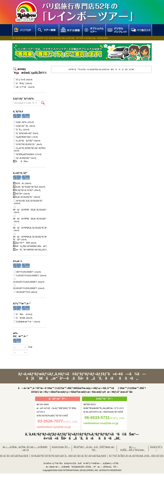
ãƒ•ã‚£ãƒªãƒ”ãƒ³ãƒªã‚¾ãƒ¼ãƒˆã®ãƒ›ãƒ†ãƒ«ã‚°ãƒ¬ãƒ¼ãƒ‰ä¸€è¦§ (68, 455)
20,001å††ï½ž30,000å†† (28, 286)
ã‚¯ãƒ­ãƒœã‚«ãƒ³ (26, 133)
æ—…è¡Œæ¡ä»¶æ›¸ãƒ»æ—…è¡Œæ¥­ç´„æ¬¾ (25, 448)
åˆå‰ (23, 314)
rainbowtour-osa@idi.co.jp (100, 423)
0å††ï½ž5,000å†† (27, 272)
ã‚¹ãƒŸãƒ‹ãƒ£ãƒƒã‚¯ (28, 144)
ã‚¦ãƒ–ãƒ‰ (24, 122)
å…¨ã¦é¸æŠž (18, 116)
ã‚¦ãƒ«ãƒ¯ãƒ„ (24, 126)
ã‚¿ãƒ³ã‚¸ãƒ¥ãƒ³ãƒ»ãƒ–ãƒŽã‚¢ (29, 149)
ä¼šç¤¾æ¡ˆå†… (61, 447)
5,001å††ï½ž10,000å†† (30, 275)
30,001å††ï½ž (25, 292)
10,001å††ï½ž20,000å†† (28, 280)
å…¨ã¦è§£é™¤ (27, 116)
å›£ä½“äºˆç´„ (156, 448)
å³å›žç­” (23, 83)
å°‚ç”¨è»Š (23, 79)
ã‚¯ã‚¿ (21, 129)
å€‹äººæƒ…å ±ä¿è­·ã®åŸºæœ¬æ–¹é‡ (94, 448)
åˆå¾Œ (23, 318)
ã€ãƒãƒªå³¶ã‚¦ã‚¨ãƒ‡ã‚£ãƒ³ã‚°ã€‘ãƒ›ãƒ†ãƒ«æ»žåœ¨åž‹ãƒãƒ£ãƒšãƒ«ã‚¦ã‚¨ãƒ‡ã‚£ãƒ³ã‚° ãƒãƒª (29, 237)
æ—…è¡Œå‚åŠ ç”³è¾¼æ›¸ (132, 448)
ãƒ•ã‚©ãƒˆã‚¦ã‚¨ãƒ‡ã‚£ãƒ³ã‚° (28, 201)
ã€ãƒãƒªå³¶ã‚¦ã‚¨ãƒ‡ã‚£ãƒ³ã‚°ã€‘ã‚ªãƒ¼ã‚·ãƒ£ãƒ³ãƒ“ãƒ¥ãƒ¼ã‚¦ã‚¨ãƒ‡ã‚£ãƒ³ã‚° (29, 228)
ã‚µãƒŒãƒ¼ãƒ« (26, 137)
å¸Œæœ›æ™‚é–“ (27, 321)
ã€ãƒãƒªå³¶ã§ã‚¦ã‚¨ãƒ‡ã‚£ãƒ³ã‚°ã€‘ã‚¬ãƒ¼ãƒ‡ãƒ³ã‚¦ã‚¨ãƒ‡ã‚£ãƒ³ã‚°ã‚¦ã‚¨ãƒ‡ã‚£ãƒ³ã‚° (29, 219)
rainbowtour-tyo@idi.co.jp (54, 426)
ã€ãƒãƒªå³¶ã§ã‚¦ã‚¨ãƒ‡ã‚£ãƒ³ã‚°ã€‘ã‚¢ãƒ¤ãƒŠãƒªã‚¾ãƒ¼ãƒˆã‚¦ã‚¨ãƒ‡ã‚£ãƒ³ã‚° (29, 210)
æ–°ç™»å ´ (24, 87)
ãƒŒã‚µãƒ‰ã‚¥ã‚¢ (27, 154)
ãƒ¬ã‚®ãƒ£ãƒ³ (25, 158)
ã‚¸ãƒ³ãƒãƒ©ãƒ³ (27, 140)
